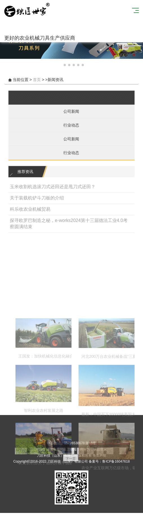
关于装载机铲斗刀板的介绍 (37, 203)
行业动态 (69, 131)
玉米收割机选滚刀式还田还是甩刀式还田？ (52, 192)
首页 (37, 79)
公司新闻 (69, 117)
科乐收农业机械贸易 (30, 215)
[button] (60, 65)
